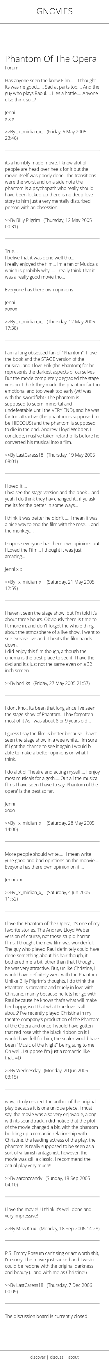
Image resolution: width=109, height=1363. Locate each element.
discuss (57, 1357)
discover (37, 1357)
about (73, 1357)
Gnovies (54, 11)
